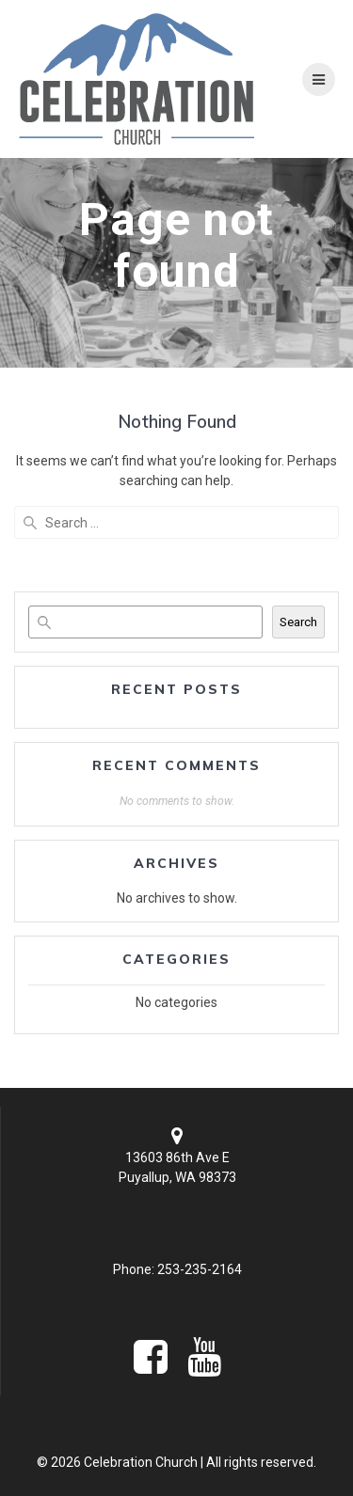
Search (298, 622)
